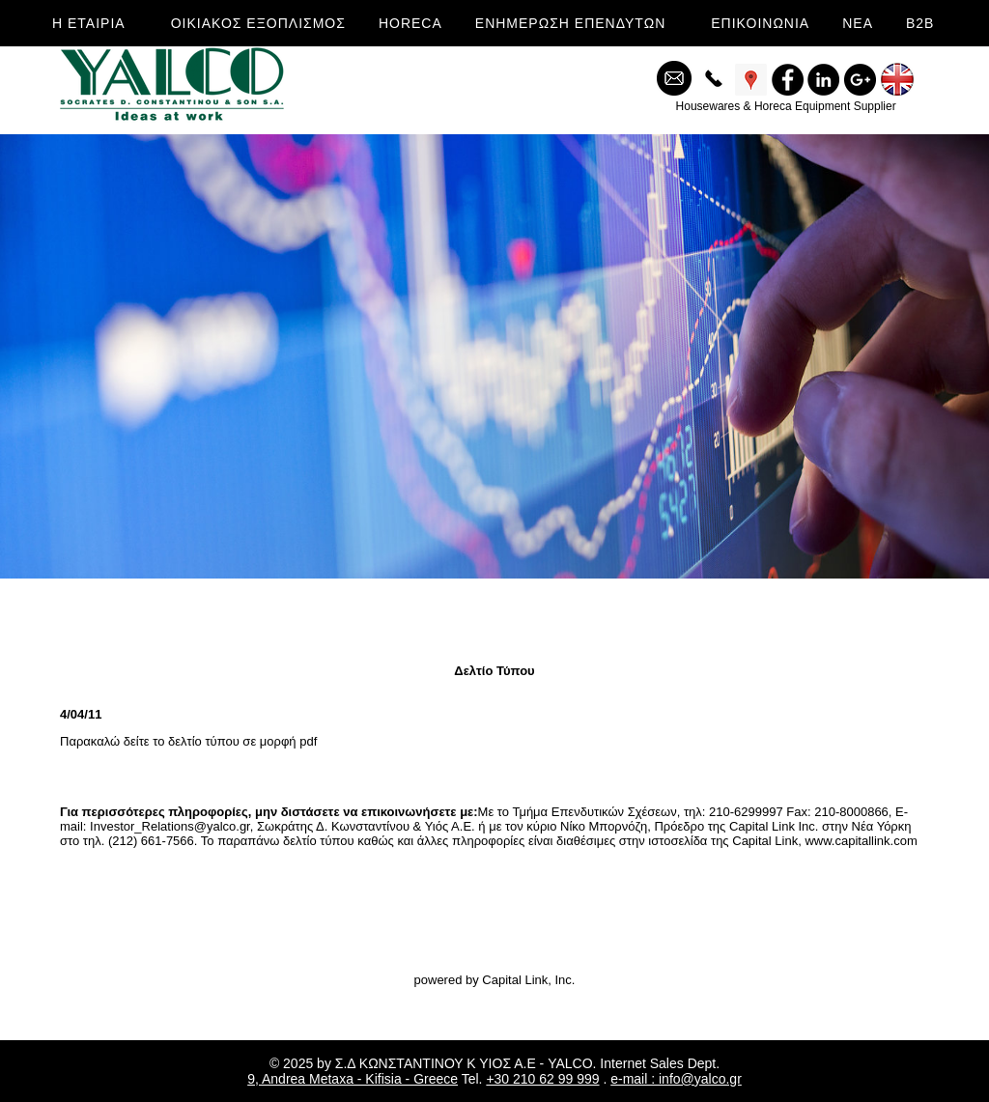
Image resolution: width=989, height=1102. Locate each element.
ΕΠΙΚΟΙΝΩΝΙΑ (760, 23)
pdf (308, 741)
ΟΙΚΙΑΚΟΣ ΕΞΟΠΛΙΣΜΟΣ (258, 23)
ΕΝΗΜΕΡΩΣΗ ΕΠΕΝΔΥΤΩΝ (570, 23)
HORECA (410, 23)
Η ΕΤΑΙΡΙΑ (89, 23)
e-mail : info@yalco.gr (676, 1079)
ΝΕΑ (857, 23)
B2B (920, 23)
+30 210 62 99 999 (542, 1079)
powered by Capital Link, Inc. (495, 980)
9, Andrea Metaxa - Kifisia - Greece (352, 1079)
